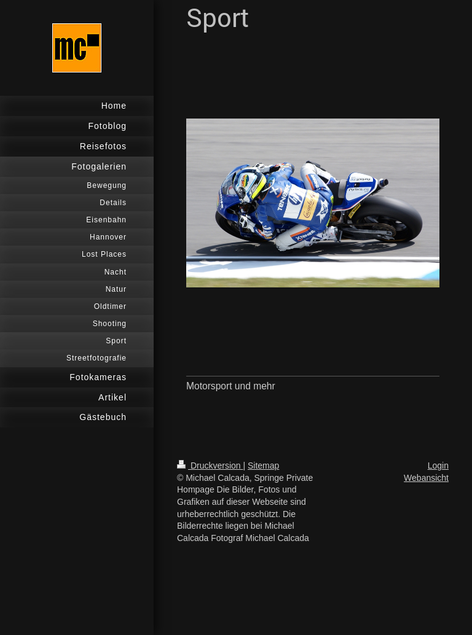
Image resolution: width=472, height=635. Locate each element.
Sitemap (263, 465)
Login (438, 465)
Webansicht (426, 478)
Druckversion (210, 465)
